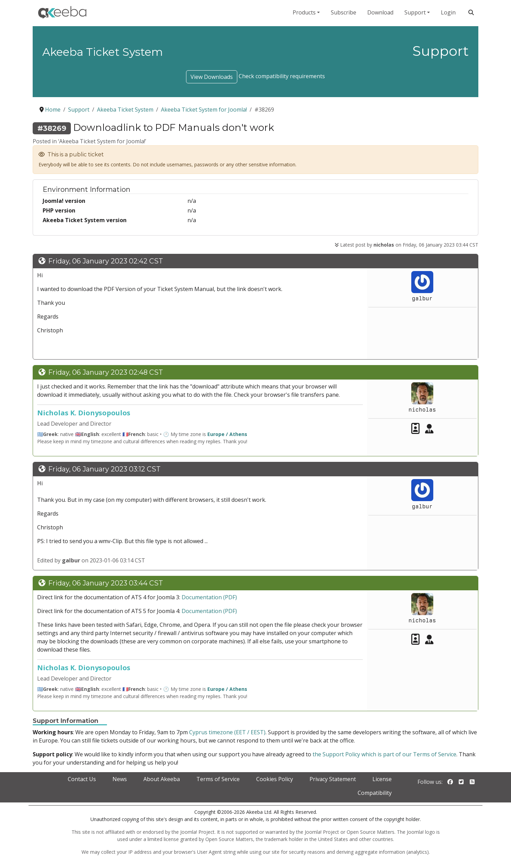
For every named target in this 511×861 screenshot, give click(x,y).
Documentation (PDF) (209, 597)
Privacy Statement (332, 779)
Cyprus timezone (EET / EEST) (227, 732)
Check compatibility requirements (282, 76)
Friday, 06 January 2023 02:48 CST (105, 372)
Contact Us (82, 779)
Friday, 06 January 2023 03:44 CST (105, 583)
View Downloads (212, 77)
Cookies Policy (274, 779)
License (382, 779)
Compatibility (375, 793)
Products (304, 12)
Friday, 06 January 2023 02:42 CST (105, 261)
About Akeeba (161, 779)
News (119, 779)
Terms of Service (218, 779)
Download (380, 12)
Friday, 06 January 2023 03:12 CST (104, 469)
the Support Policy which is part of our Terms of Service (384, 754)
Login (448, 12)
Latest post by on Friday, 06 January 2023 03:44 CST (406, 244)
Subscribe (343, 12)
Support (415, 12)
